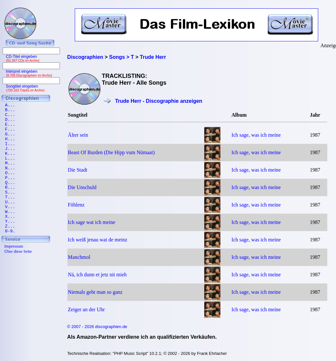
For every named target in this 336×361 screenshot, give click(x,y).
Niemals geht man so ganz (95, 292)
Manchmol (79, 257)
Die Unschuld (82, 187)
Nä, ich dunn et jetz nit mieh (97, 274)
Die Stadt (77, 170)
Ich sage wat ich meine (92, 222)
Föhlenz (76, 204)
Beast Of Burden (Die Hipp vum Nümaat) (111, 152)
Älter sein (78, 135)
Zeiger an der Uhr (86, 309)
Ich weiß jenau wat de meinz (97, 239)
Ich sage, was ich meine (256, 135)
